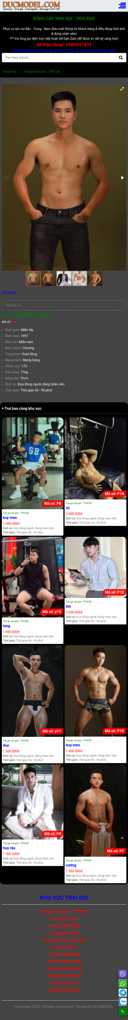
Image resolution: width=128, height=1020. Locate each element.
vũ (68, 508)
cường (71, 865)
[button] (122, 88)
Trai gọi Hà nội (64, 918)
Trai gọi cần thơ (64, 932)
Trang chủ (9, 71)
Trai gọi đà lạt (64, 947)
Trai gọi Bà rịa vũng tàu (64, 940)
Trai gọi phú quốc (64, 989)
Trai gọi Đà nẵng (64, 925)
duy (6, 745)
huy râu (9, 848)
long (6, 626)
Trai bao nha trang (64, 961)
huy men (73, 745)
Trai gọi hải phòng (64, 975)
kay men (10, 517)
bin (68, 606)
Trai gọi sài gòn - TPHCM (16, 513)
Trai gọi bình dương (64, 968)
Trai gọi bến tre (64, 982)
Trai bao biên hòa (64, 954)
